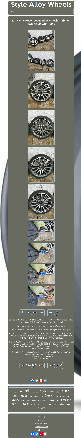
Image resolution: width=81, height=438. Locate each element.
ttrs (39, 404)
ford (68, 396)
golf (14, 403)
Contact (41, 420)
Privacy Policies (41, 423)
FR (43, 430)
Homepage (41, 417)
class (62, 404)
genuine (66, 400)
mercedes (42, 400)
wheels (25, 391)
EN (39, 430)
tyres (26, 403)
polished (44, 404)
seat (64, 396)
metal (41, 396)
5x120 (51, 392)
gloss (24, 395)
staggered (57, 396)
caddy (16, 392)
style (43, 391)
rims (50, 404)
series (15, 399)
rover (69, 404)
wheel (34, 400)
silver (23, 400)
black (48, 395)
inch (56, 404)
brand (28, 400)
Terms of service (41, 427)
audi (15, 395)
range (36, 396)
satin (19, 404)
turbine (58, 392)
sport (51, 400)
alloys (33, 404)
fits (57, 400)
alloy (41, 408)
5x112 (65, 391)
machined (35, 392)
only (31, 396)
